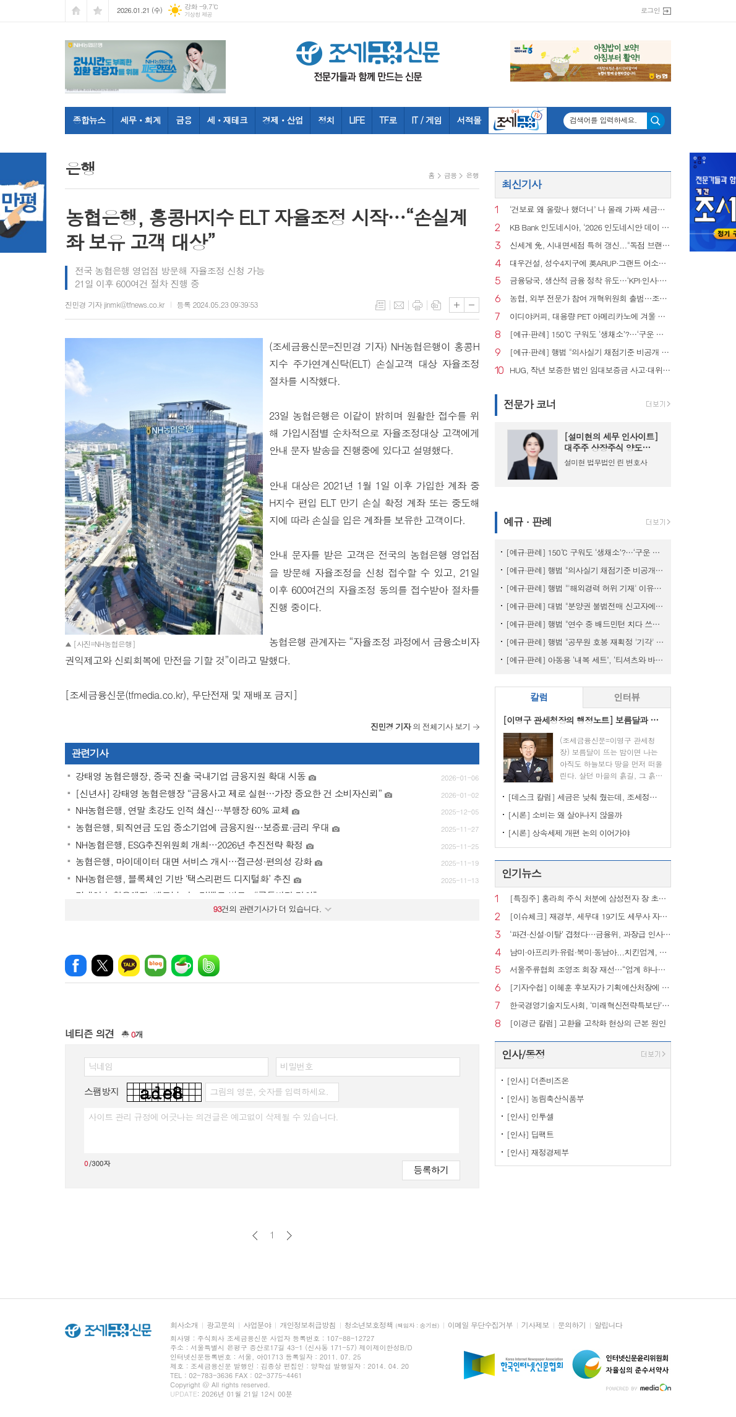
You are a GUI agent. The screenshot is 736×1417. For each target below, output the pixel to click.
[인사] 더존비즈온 (538, 1080)
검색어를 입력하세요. (603, 120)
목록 (380, 305)
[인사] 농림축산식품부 (545, 1098)
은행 (472, 175)
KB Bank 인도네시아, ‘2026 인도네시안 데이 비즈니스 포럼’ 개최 (590, 227)
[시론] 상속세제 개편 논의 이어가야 (569, 833)
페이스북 (76, 965)
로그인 (650, 10)
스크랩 (436, 305)
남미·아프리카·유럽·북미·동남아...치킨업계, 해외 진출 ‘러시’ (590, 952)
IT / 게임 (426, 120)
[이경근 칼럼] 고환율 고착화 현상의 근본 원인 (588, 1023)
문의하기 (572, 1325)
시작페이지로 (76, 11)
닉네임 (100, 1066)
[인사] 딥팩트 (530, 1134)
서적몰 (468, 120)
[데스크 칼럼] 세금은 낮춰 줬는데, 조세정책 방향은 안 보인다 (585, 797)
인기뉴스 (521, 873)
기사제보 (535, 1325)
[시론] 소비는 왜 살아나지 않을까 (565, 815)
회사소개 (184, 1325)
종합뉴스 (89, 120)
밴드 (209, 965)
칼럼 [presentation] (538, 696)
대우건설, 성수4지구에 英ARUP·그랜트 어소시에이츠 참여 (590, 263)
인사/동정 (523, 1054)
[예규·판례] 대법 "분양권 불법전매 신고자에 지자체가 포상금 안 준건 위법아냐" (585, 606)
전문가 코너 (529, 404)
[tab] (539, 697)
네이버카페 (182, 965)
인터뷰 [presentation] (627, 696)
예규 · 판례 (527, 521)
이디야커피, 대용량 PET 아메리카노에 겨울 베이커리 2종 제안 (590, 316)
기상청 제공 (198, 15)
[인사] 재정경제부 (538, 1152)
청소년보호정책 (391, 1325)
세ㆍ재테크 (227, 120)
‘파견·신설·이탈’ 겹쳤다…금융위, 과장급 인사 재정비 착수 (590, 934)
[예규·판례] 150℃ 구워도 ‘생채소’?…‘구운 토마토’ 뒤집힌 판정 (590, 334)
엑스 (102, 965)
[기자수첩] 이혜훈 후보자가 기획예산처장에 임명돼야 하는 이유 (590, 988)
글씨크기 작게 (471, 305)
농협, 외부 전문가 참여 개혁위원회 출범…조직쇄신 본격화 (590, 299)
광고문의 (220, 1325)
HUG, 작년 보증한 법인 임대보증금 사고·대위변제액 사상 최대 (590, 370)
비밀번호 (296, 1066)
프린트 (417, 305)
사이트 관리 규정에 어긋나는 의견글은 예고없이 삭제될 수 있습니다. (213, 1116)
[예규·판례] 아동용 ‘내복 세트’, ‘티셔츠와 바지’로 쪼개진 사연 (585, 660)
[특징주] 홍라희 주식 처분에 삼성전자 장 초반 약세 (590, 899)
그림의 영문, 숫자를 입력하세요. (269, 1091)
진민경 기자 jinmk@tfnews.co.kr (115, 304)
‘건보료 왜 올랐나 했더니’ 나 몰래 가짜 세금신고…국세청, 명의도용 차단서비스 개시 (590, 210)
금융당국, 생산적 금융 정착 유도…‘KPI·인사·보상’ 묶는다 (590, 281)
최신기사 (521, 184)
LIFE (356, 120)
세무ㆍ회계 (140, 120)
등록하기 (431, 1169)
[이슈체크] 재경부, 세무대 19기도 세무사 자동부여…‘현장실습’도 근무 (590, 917)
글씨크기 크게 (456, 305)
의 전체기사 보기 (420, 726)
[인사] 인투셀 (530, 1116)
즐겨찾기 (97, 11)
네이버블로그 (155, 965)
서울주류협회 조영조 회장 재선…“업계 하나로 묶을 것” (590, 970)
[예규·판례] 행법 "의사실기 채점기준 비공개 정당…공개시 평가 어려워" (590, 352)
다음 (289, 1236)
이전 (255, 1236)
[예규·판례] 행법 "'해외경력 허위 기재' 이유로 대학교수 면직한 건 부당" (585, 588)
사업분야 (257, 1325)
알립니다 (608, 1325)
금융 (184, 120)
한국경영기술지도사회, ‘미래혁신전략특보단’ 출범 (590, 1005)
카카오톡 (129, 965)
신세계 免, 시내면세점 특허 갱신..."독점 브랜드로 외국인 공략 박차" (590, 245)
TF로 (387, 120)
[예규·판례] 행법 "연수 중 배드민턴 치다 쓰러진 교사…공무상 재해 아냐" (585, 624)
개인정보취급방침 (307, 1325)
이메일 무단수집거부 (480, 1325)
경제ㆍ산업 (282, 120)
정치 (326, 120)
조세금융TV (517, 120)
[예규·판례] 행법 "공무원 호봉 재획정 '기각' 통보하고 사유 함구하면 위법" (585, 642)
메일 (399, 305)
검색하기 (656, 120)
